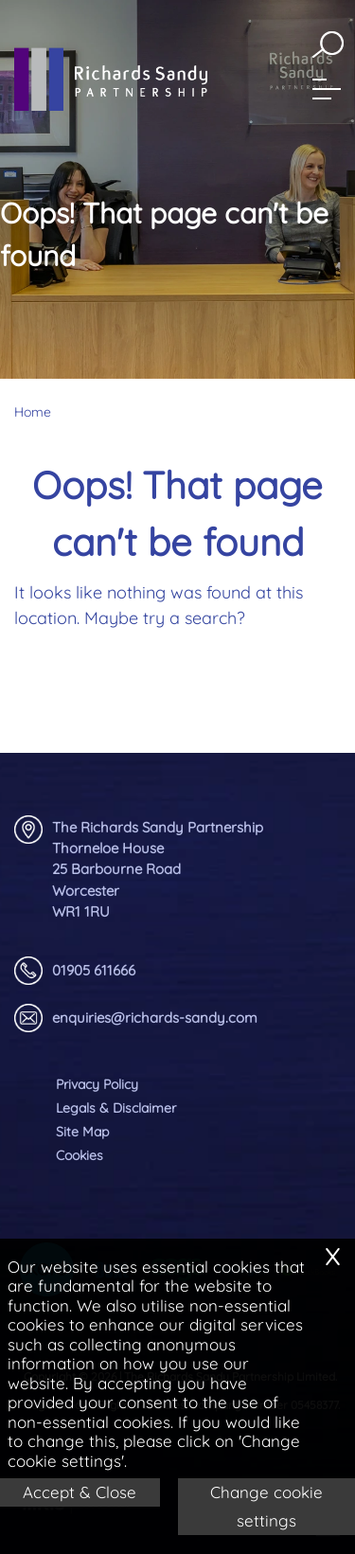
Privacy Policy (97, 1084)
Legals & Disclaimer (116, 1107)
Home (32, 411)
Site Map (82, 1131)
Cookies (79, 1155)
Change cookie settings (266, 1506)
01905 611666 (74, 970)
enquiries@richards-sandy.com (135, 1018)
